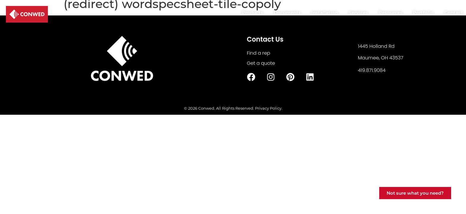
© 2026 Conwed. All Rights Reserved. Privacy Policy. (233, 108)
